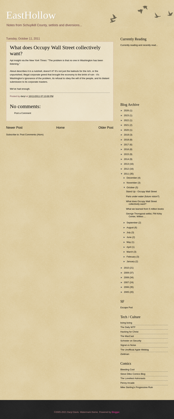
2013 (127, 164)
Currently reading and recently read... (139, 45)
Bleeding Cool (127, 369)
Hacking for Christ (129, 331)
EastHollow (31, 15)
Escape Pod (126, 307)
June (129, 237)
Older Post (105, 127)
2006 (127, 287)
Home (60, 127)
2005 (127, 292)
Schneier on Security (130, 340)
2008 (127, 277)
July (129, 232)
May (129, 242)
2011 (127, 173)
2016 (127, 149)
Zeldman (124, 354)
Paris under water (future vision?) (142, 196)
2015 (127, 154)
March (130, 251)
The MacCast (127, 336)
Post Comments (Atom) (32, 134)
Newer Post (14, 127)
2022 (127, 120)
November (132, 182)
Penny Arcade (127, 383)
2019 (127, 134)
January (131, 261)
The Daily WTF (128, 327)
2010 (127, 267)
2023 (127, 115)
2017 (127, 144)
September (132, 222)
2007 (127, 282)
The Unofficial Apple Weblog (134, 349)
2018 (127, 139)
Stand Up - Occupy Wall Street (141, 191)
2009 (127, 272)
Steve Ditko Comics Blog (132, 374)
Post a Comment (22, 113)
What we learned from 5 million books (145, 209)
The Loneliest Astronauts (132, 378)
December (132, 177)
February (131, 256)
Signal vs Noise (128, 345)
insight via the (30, 60)
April (129, 247)
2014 (127, 159)
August (130, 227)
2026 (127, 110)
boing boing (126, 322)
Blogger (115, 412)
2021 (127, 125)
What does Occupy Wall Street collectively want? (141, 202)
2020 (127, 130)
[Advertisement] (146, 74)
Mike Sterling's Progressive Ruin (136, 387)
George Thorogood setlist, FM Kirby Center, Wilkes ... (144, 215)
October (131, 187)
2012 (127, 168)
